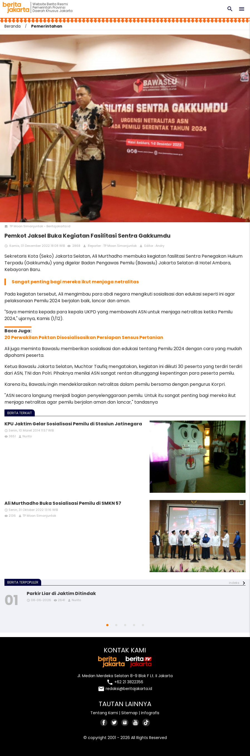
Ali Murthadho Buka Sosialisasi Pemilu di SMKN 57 (62, 503)
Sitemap (129, 713)
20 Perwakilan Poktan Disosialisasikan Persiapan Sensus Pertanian (83, 337)
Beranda (12, 26)
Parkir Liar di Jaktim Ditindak (61, 593)
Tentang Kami (104, 713)
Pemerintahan (46, 26)
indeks (234, 583)
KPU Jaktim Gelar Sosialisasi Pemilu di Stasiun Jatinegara (73, 424)
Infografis (150, 713)
